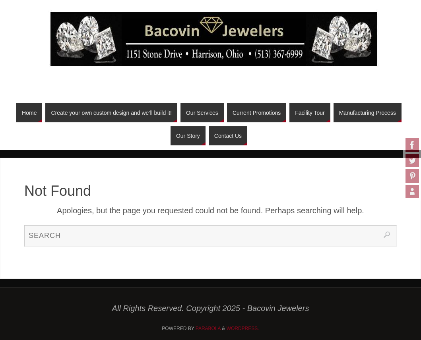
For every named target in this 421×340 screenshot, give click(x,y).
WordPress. (243, 328)
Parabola (208, 328)
